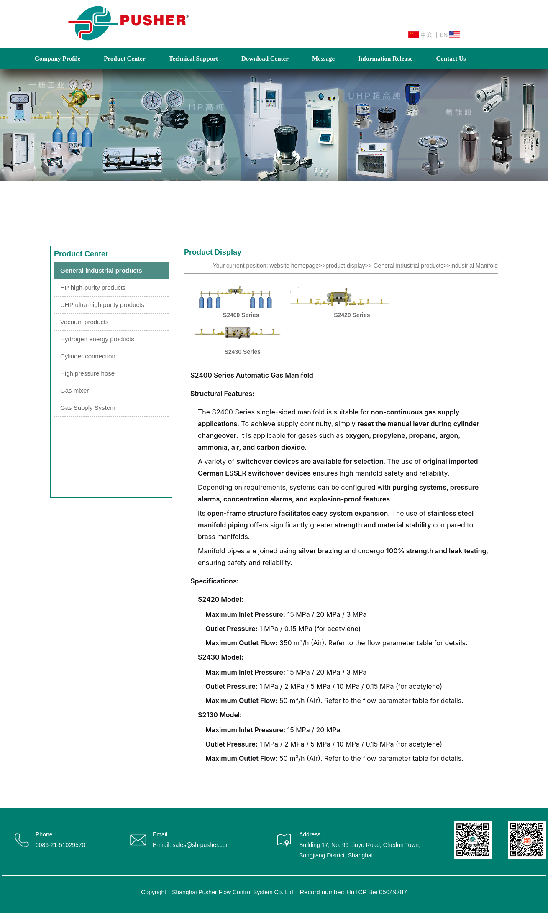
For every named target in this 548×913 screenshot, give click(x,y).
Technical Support (193, 58)
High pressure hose (87, 373)
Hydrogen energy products (97, 339)
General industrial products (101, 270)
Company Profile (57, 58)
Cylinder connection (87, 356)
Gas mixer (74, 390)
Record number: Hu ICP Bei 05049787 (353, 891)
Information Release (385, 58)
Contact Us (451, 58)
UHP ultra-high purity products (102, 304)
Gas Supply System (87, 407)
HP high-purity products (92, 287)
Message (323, 58)
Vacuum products (84, 321)
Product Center (124, 58)
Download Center (265, 58)
